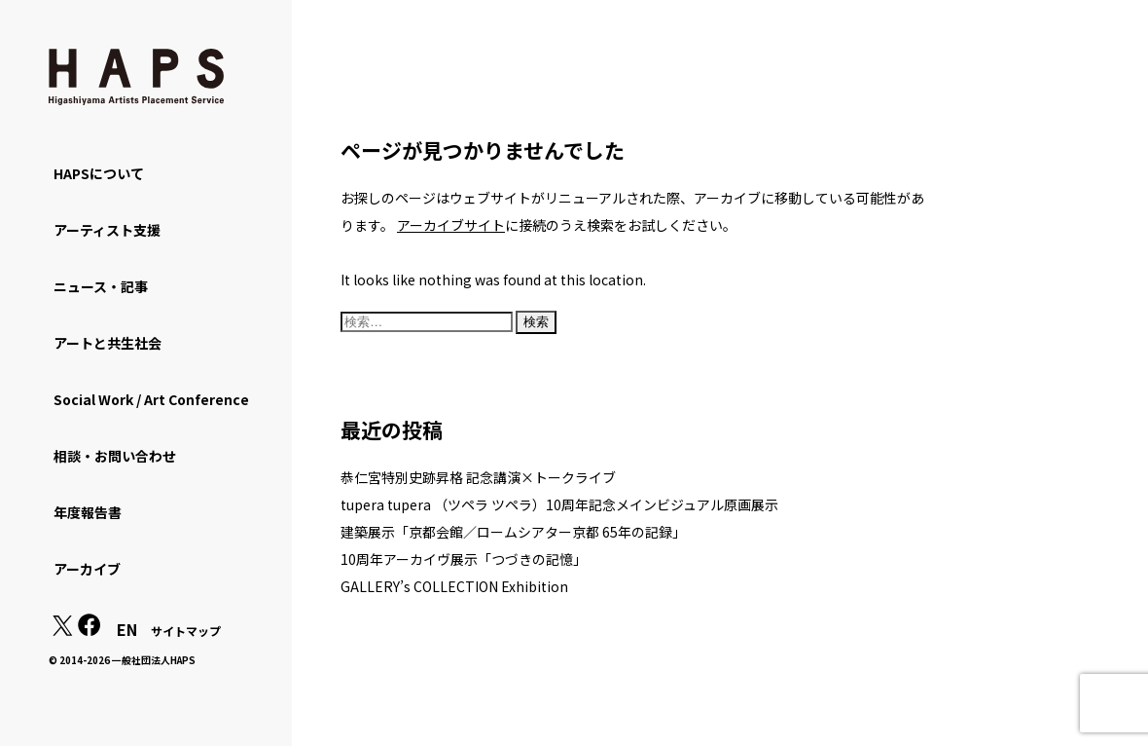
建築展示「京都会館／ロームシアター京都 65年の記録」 (513, 531)
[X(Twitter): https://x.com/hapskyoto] (62, 630)
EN (127, 629)
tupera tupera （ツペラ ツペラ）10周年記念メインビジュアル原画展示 (559, 504)
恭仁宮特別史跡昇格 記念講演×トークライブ (478, 477)
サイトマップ (186, 630)
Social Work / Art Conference (151, 399)
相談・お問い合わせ (115, 456)
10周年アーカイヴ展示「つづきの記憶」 (464, 559)
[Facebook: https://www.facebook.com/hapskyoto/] (89, 630)
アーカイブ (87, 569)
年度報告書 (88, 512)
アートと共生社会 (107, 343)
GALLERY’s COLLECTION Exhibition (454, 586)
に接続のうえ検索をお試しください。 (566, 225)
